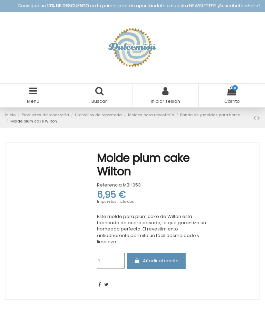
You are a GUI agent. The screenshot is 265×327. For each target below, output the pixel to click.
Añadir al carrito (156, 260)
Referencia (109, 185)
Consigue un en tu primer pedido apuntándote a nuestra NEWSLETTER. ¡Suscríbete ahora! (139, 5)
